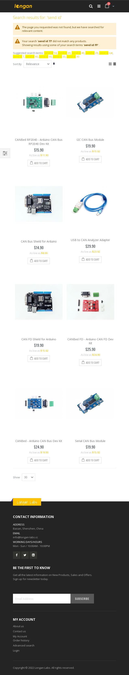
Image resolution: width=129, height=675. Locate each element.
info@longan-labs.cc (25, 537)
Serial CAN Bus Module (90, 441)
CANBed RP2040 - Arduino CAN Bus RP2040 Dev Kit (38, 142)
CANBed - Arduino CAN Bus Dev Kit (38, 441)
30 (73, 56)
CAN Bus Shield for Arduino (39, 241)
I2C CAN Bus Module (90, 140)
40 (78, 53)
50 (45, 56)
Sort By (17, 64)
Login (16, 650)
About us (18, 626)
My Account (20, 636)
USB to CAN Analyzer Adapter (90, 240)
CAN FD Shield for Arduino (38, 339)
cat (106, 53)
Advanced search (23, 645)
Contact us (19, 631)
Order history (21, 640)
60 (31, 56)
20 (64, 53)
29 (91, 53)
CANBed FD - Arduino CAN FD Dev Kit (90, 341)
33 (59, 56)
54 (50, 53)
